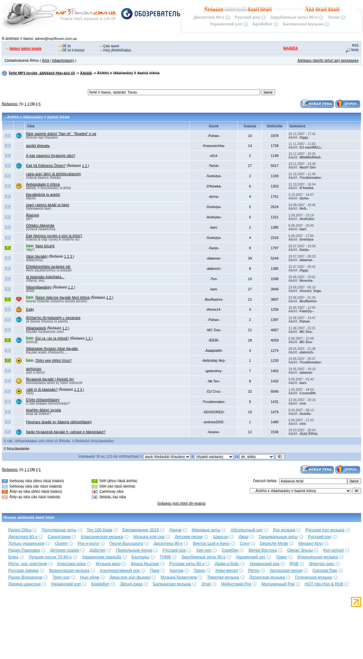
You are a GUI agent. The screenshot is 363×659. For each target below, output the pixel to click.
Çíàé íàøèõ (111, 46)
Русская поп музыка (324, 529)
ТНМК (165, 556)
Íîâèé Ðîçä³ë (45, 246)
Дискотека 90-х (209, 17)
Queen (61, 543)
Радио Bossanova (25, 577)
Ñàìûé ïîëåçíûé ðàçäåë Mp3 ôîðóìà (62, 297)
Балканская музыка (303, 24)
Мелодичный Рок (277, 583)
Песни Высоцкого (126, 543)
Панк (154, 570)
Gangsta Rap (324, 570)
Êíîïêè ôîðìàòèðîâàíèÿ (43, 400)
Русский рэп (319, 536)
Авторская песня (286, 570)
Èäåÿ (30, 309)
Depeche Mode (274, 543)
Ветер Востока (262, 550)
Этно (206, 583)
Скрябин (230, 550)
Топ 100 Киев (99, 529)
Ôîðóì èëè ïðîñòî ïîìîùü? (53, 360)
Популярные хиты (59, 529)
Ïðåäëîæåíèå (36, 328)
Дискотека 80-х (23, 536)
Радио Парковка (24, 550)
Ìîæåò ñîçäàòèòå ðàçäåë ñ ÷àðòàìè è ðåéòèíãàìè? (66, 432)
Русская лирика (23, 570)
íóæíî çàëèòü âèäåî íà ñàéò (48, 205)
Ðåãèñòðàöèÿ (63, 60)
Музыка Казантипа (179, 577)
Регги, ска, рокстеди (27, 563)
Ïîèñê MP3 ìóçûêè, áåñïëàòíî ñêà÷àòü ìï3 (42, 73)
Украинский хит (250, 556)
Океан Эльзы (300, 550)
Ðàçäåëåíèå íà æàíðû (43, 195)
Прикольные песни (134, 550)
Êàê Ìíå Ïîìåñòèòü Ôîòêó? (46, 166)
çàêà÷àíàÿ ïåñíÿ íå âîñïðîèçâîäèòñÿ (53, 174)
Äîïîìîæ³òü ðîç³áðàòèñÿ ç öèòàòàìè (53, 318)
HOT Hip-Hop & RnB (324, 583)
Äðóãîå (86, 73)
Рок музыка (284, 529)
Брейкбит (262, 24)
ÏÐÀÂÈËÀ (291, 48)
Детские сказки (64, 550)
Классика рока (71, 563)
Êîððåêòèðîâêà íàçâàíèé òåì (48, 267)
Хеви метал (226, 570)
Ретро (253, 570)
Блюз (13, 556)
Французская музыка (69, 570)
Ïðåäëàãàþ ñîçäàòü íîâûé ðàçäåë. (52, 349)
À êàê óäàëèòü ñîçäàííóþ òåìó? (51, 156)
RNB (294, 563)
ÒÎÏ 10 (66, 46)
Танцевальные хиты (278, 536)
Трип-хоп (61, 577)
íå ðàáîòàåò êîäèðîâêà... (45, 277)
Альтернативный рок (120, 570)
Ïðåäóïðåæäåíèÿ (39, 287)
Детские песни (189, 536)
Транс (281, 556)
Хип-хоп (203, 550)
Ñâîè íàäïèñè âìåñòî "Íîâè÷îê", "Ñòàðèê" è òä (61, 134)
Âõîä (45, 60)
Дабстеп (97, 550)
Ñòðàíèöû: (10, 104)
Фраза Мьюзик (145, 563)
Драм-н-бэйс (227, 563)
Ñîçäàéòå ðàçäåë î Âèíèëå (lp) (50, 379)
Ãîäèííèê (32, 215)
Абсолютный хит (247, 529)
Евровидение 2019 (141, 529)
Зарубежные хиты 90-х (294, 17)
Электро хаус (321, 563)
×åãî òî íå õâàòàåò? (42, 389)
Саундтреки (59, 536)
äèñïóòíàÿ (34, 369)
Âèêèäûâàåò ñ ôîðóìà (43, 184)
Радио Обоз (20, 529)
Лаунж (175, 529)
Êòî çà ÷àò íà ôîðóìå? (52, 338)
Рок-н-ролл (88, 543)
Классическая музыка (102, 536)
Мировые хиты (206, 529)
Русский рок (247, 17)
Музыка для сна (149, 536)
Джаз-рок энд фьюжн (130, 577)
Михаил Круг (310, 543)
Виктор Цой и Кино (211, 543)
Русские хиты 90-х (187, 563)
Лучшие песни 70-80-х (50, 556)
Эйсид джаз (131, 583)
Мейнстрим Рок (236, 583)
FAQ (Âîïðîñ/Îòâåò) (117, 50)
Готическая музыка (313, 577)
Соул (244, 543)
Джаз (243, 536)
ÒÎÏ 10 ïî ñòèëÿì (73, 50)
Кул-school (333, 550)
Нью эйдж (89, 577)
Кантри (176, 570)
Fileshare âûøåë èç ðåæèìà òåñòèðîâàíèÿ (59, 422)
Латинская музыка (267, 577)
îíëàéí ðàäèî (327, 9)
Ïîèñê (355, 50)
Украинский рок (264, 563)
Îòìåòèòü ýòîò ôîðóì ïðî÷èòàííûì (181, 503)
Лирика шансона (24, 583)
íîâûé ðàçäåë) (37, 256)
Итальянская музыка (317, 556)
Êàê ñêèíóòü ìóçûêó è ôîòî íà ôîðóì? (54, 236)
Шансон (220, 536)
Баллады (140, 556)
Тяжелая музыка (223, 577)
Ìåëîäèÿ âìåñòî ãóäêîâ (26, 48)
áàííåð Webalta (38, 146)
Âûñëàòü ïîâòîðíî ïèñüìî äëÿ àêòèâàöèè (327, 60)
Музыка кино (108, 563)
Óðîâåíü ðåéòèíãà (40, 225)
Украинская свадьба (101, 556)
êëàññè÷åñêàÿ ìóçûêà (43, 410)
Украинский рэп (226, 24)
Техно (334, 17)
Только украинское (26, 543)
